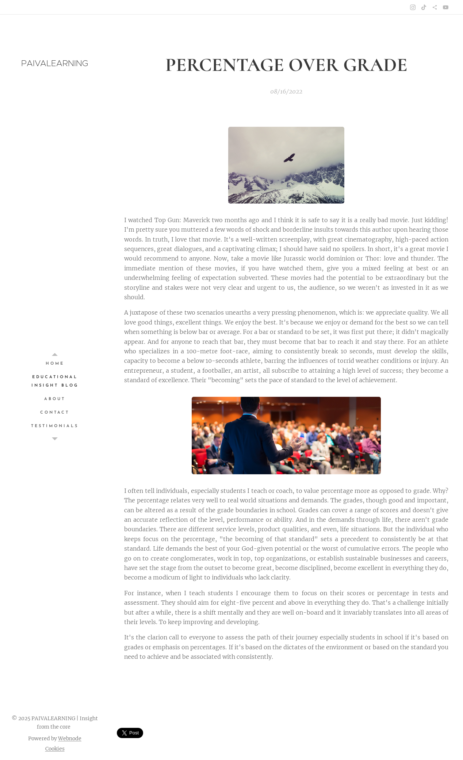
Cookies (55, 748)
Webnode (69, 738)
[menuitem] (54, 364)
